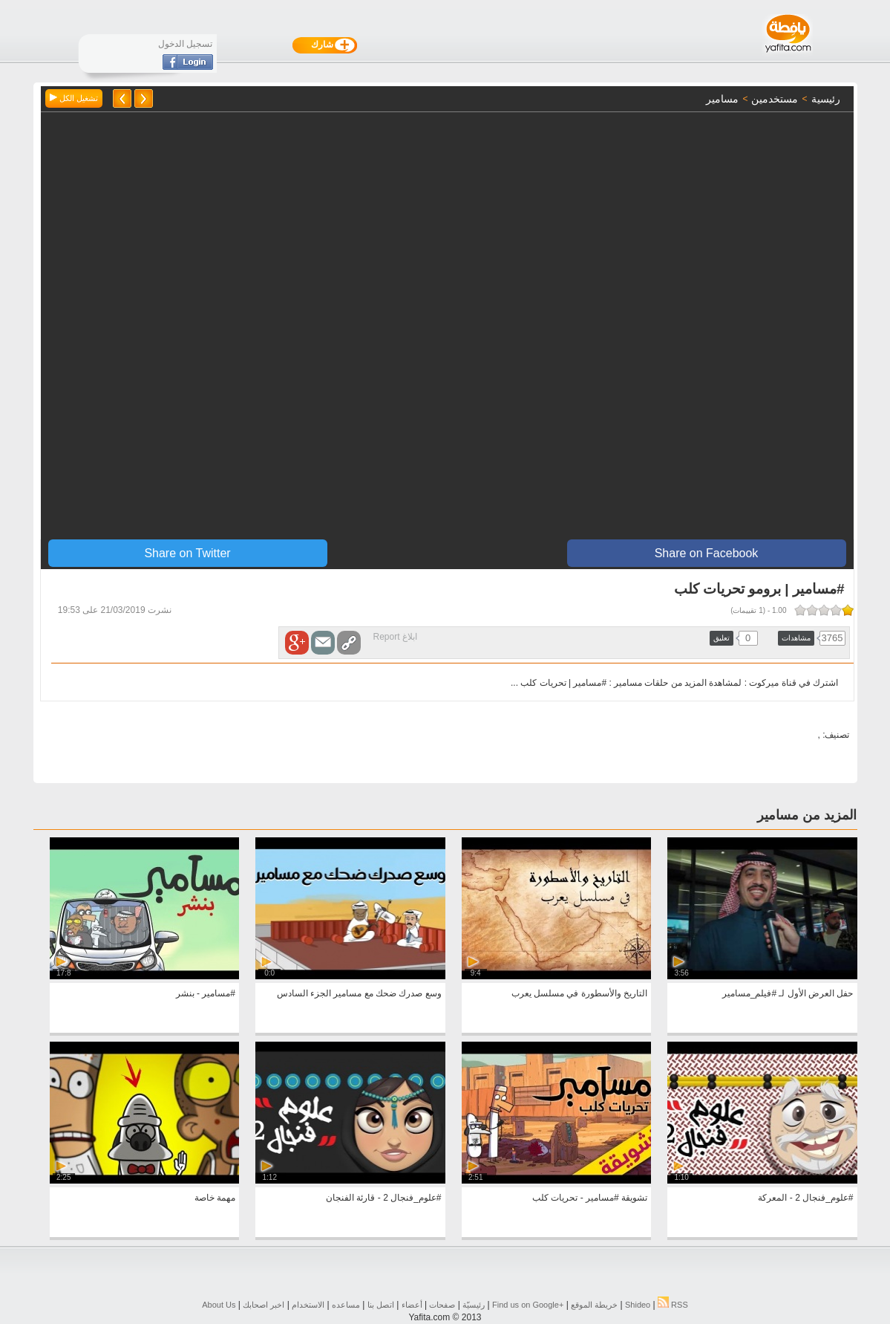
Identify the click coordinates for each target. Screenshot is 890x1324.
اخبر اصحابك (263, 1304)
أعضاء (412, 1304)
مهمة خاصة (214, 1197)
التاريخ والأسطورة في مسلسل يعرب (579, 993)
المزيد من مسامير (807, 815)
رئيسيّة (473, 1304)
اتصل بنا (380, 1304)
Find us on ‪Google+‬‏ (527, 1304)
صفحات (442, 1304)
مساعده (346, 1304)
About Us (218, 1304)
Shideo (637, 1304)
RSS (673, 1304)
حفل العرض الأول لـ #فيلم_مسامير (788, 993)
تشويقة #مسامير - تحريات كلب (589, 1197)
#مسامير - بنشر (205, 993)
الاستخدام (308, 1304)
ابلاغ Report (395, 637)
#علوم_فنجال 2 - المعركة (805, 1197)
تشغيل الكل (74, 98)
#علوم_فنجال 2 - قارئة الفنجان (383, 1197)
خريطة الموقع (594, 1304)
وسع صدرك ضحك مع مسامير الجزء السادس (359, 993)
